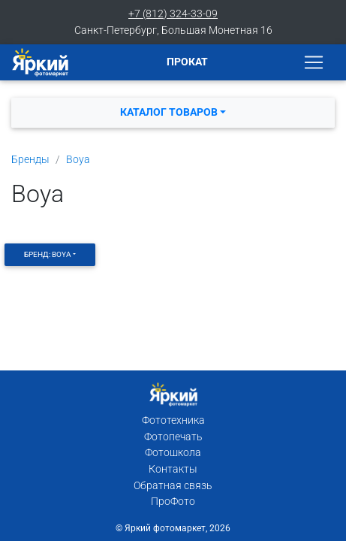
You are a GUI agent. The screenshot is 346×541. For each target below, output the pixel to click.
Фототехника (173, 420)
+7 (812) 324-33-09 (173, 14)
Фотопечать (173, 437)
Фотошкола (173, 452)
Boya (78, 159)
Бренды (30, 159)
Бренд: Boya (47, 254)
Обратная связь (173, 485)
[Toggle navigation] (313, 62)
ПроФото (173, 501)
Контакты (173, 469)
